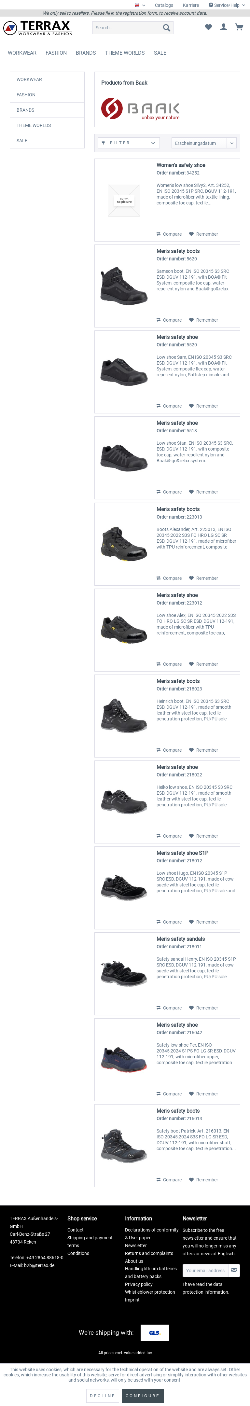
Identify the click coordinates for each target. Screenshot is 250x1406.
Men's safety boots (178, 251)
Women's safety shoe (181, 165)
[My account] (223, 27)
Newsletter (136, 1245)
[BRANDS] (86, 53)
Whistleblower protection (150, 1292)
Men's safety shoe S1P (182, 853)
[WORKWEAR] (22, 53)
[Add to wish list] (203, 234)
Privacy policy (139, 1284)
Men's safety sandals (181, 939)
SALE (22, 140)
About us (134, 1261)
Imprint (132, 1299)
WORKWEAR (29, 79)
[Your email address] (206, 1270)
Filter (116, 142)
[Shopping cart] (239, 27)
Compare (169, 234)
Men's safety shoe (177, 337)
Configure (143, 1395)
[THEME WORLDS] (125, 53)
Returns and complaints (149, 1253)
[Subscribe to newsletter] (234, 1270)
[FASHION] (56, 53)
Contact (75, 1229)
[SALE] (160, 53)
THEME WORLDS (34, 125)
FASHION (26, 94)
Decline (103, 1395)
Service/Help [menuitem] (225, 5)
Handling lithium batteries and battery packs (151, 1272)
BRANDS (25, 110)
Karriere (191, 5)
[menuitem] (164, 5)
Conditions (78, 1253)
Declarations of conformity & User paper (152, 1233)
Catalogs (164, 5)
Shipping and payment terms (90, 1241)
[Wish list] (208, 27)
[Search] (167, 27)
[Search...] (133, 27)
